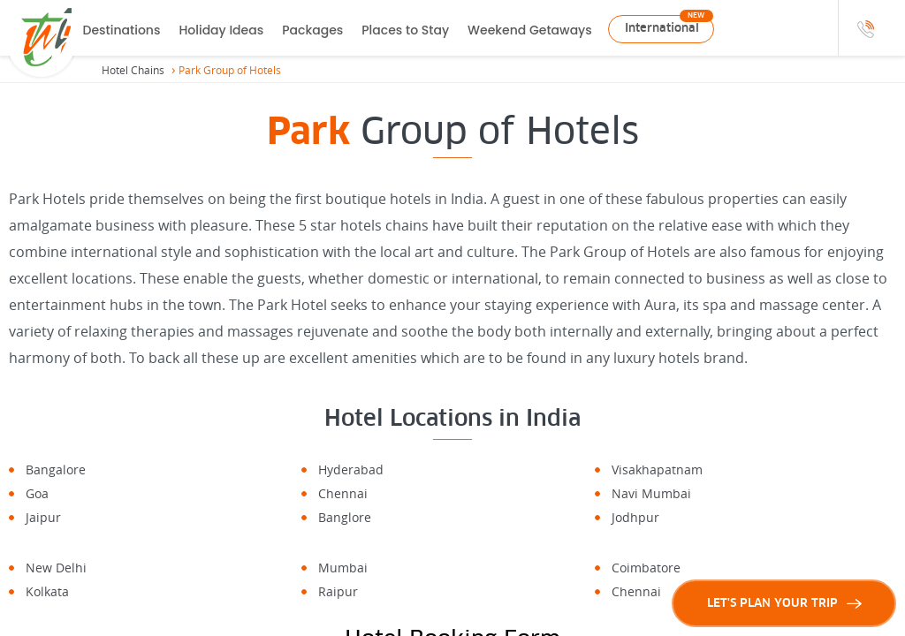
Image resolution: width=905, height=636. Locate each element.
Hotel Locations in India (452, 417)
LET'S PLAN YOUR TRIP (784, 603)
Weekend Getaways (530, 30)
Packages (312, 30)
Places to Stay (405, 30)
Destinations (122, 30)
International (662, 27)
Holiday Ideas (221, 30)
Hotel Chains (133, 70)
